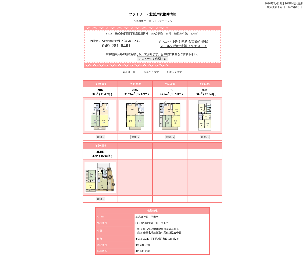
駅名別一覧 (129, 72)
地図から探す (174, 72)
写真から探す (151, 72)
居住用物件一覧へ (143, 20)
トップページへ (163, 20)
